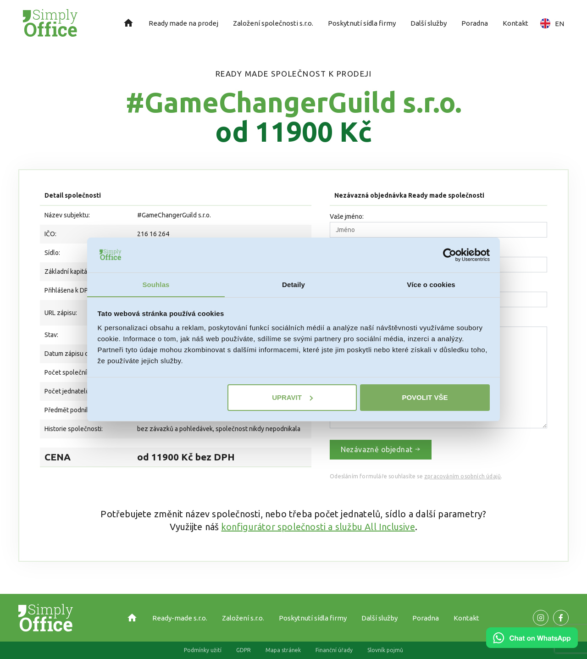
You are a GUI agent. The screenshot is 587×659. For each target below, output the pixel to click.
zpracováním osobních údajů (462, 476)
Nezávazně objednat (381, 449)
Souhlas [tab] (155, 284)
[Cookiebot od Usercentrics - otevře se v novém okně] (450, 254)
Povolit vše (425, 397)
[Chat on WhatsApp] (532, 644)
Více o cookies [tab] (431, 284)
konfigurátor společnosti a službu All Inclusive (318, 526)
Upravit (292, 397)
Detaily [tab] (293, 284)
